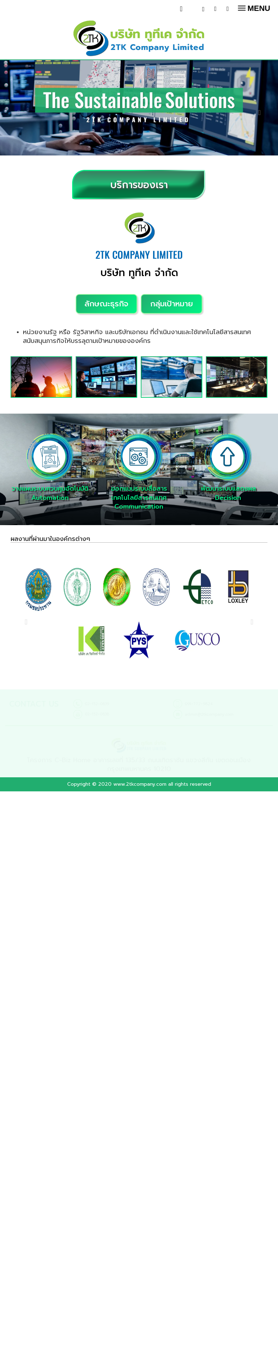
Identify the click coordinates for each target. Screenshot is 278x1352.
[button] (21, 109)
